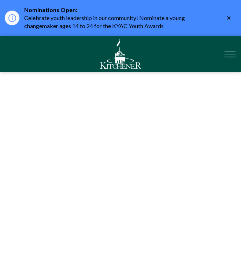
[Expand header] (230, 54)
